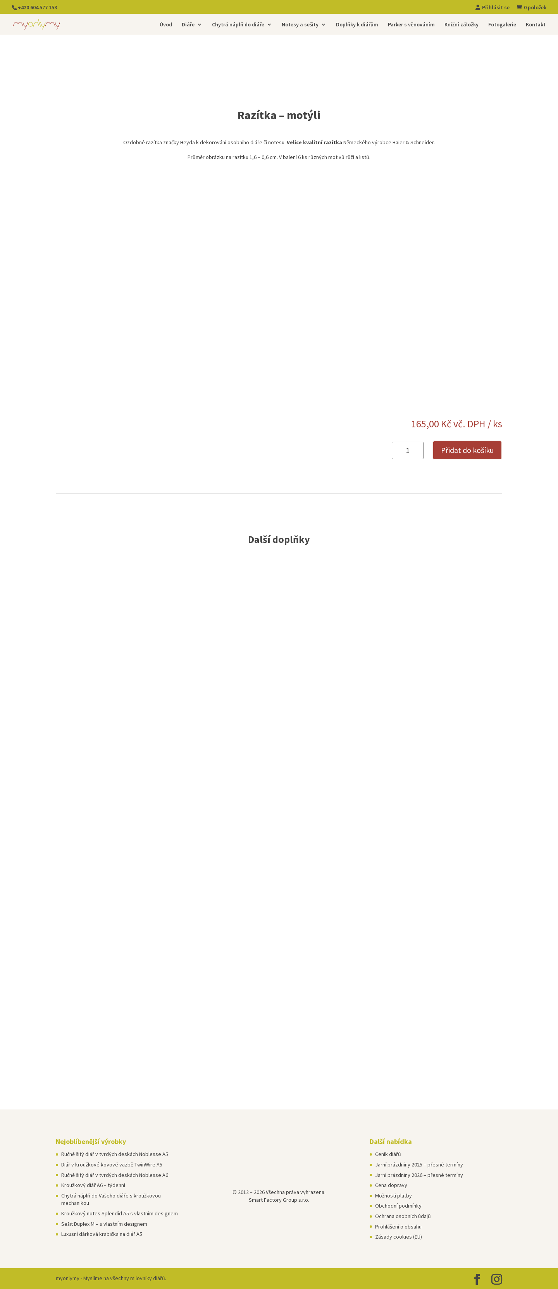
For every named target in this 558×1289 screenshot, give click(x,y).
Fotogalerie (502, 25)
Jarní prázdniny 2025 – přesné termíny (419, 1164)
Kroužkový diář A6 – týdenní (93, 1185)
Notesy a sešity (300, 25)
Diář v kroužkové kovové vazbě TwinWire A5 (111, 1164)
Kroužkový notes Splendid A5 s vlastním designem (119, 1213)
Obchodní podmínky (398, 1205)
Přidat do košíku (467, 450)
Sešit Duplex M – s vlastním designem (104, 1223)
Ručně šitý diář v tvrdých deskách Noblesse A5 (114, 1154)
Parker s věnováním (411, 25)
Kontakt (536, 25)
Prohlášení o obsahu (398, 1226)
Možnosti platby (393, 1195)
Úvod (166, 25)
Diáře (188, 25)
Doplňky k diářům (357, 25)
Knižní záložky (461, 25)
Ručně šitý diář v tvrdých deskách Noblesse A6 (114, 1175)
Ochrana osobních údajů (403, 1216)
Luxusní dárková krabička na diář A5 (101, 1233)
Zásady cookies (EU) (398, 1236)
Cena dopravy (391, 1185)
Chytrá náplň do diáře (238, 25)
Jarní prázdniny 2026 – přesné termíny (419, 1175)
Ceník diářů (388, 1154)
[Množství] (408, 450)
